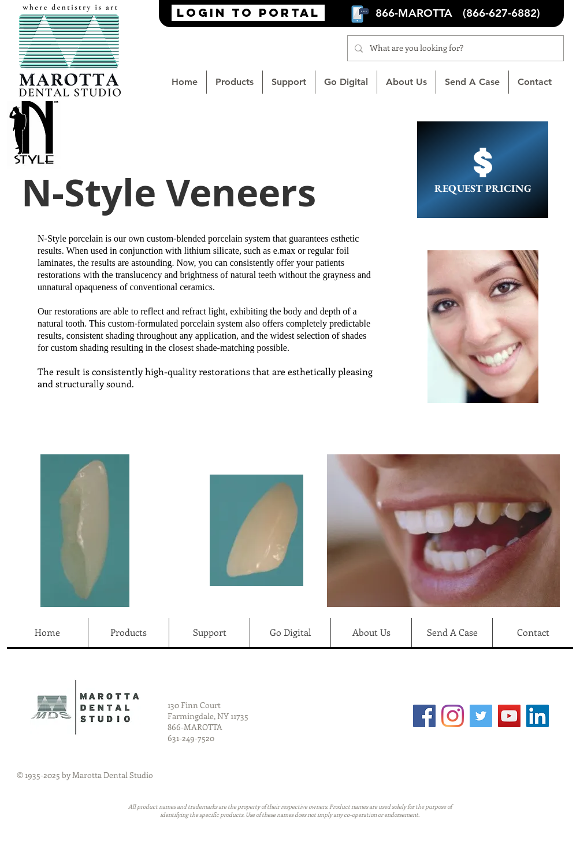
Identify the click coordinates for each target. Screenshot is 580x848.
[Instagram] (452, 716)
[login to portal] (248, 12)
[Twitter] (481, 716)
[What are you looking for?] (454, 48)
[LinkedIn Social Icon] (537, 716)
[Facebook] (424, 716)
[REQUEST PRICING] (482, 169)
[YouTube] (509, 716)
